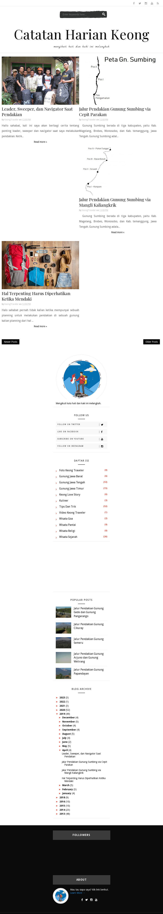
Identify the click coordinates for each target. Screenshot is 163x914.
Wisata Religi (67, 530)
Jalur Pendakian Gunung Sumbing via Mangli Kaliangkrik (115, 202)
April (65, 750)
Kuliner (63, 500)
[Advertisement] (81, 568)
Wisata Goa (66, 518)
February (68, 789)
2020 (63, 710)
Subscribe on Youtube (82, 439)
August (67, 733)
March (66, 785)
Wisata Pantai (67, 524)
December (68, 717)
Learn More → (77, 892)
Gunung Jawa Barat (71, 476)
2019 (63, 713)
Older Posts (151, 341)
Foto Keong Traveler (71, 470)
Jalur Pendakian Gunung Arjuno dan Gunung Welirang (89, 657)
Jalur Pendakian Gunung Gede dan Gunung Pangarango (89, 612)
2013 (63, 813)
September (69, 729)
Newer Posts (10, 341)
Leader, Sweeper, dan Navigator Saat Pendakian (37, 111)
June (65, 742)
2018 (63, 797)
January (67, 793)
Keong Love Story (69, 494)
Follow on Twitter (82, 424)
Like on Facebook (82, 432)
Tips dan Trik (67, 506)
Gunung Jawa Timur (71, 488)
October (67, 725)
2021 (63, 705)
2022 (63, 701)
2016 (63, 801)
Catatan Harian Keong (81, 34)
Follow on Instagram (82, 446)
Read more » (40, 141)
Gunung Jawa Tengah (72, 482)
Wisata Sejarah (68, 536)
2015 (63, 805)
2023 (63, 697)
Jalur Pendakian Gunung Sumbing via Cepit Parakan (115, 111)
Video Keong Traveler (72, 512)
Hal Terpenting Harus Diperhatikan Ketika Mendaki (36, 296)
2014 (63, 809)
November (69, 721)
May (65, 746)
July (64, 738)
